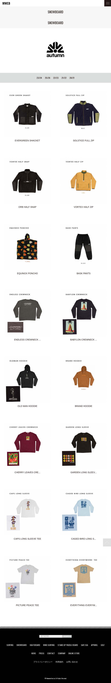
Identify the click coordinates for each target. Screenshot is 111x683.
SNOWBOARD (21, 645)
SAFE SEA (84, 645)
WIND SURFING (49, 645)
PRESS (41, 653)
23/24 (39, 78)
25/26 (47, 78)
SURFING (10, 645)
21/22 (63, 78)
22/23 (55, 78)
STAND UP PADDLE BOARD (68, 645)
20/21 (71, 78)
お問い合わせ (72, 662)
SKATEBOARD (35, 645)
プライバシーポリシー (43, 662)
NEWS (33, 653)
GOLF (103, 645)
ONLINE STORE (74, 653)
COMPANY (61, 653)
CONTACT (51, 653)
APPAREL (94, 645)
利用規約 (59, 662)
